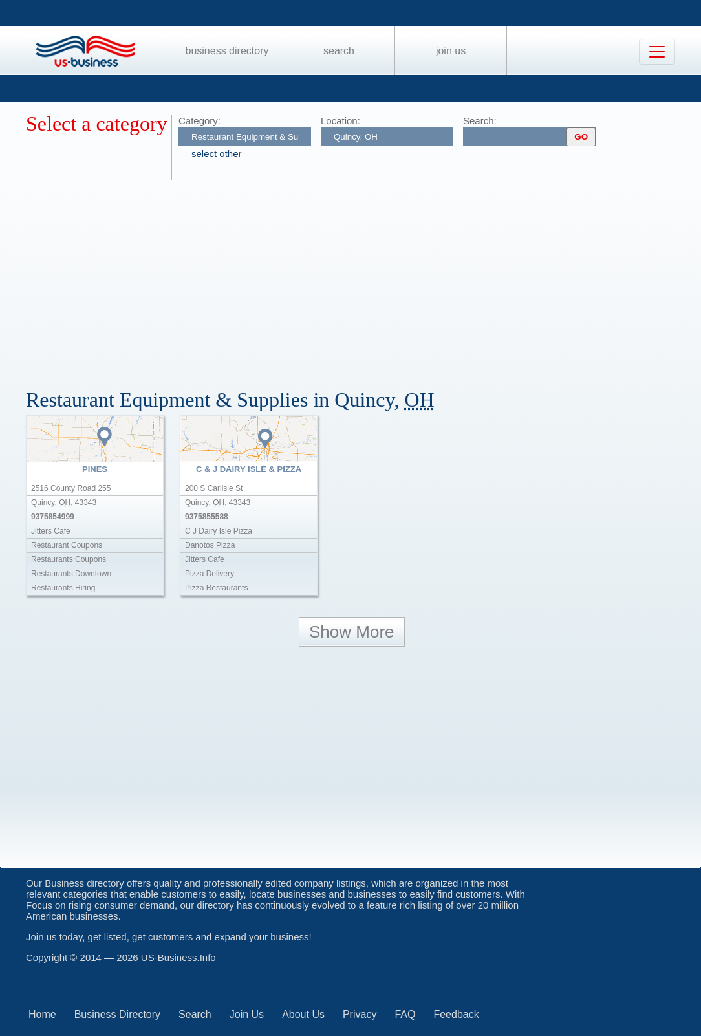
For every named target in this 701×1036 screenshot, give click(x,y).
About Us (303, 1014)
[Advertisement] (363, 276)
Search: (480, 120)
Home (42, 1014)
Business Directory (227, 50)
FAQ (404, 1014)
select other (216, 153)
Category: (199, 120)
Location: (340, 120)
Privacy (359, 1014)
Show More (351, 632)
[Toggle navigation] (657, 52)
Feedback (456, 1014)
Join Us (451, 50)
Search (338, 50)
